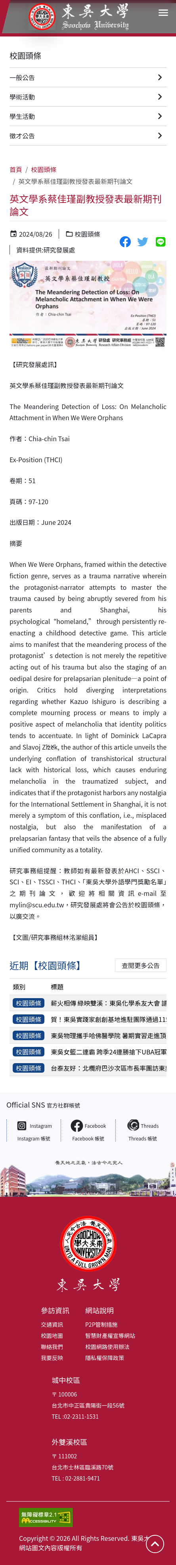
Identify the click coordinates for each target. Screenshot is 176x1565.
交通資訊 (52, 1324)
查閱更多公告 (141, 965)
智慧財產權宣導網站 (110, 1335)
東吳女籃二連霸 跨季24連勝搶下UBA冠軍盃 (112, 1051)
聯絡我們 (52, 1347)
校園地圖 (52, 1335)
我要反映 (52, 1358)
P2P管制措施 (101, 1324)
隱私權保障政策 (104, 1358)
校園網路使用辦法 (107, 1347)
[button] (163, 12)
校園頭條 (25, 55)
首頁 (16, 169)
